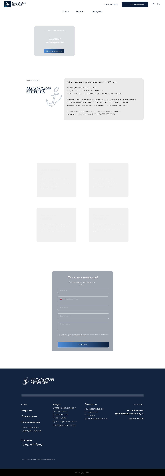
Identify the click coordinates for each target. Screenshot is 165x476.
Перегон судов (60, 414)
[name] (83, 289)
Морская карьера (30, 422)
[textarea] (83, 324)
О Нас (66, 11)
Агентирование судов (64, 425)
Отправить (83, 343)
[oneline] (83, 314)
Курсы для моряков (31, 430)
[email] (83, 306)
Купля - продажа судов (65, 421)
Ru (158, 4)
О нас (24, 404)
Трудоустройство (30, 427)
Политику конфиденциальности (77, 334)
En (154, 4)
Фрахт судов (59, 417)
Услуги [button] (79, 11)
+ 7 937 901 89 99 (111, 4)
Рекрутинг (97, 11)
